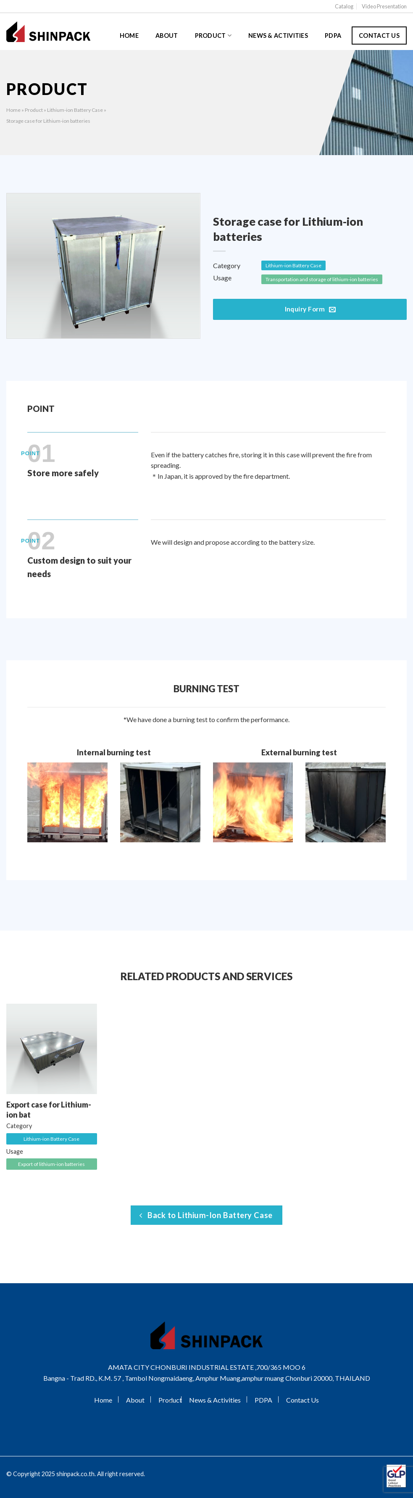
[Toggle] (170, 1401)
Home (129, 35)
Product (213, 36)
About (166, 35)
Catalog (344, 6)
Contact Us (379, 35)
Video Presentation (384, 6)
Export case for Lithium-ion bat (48, 1109)
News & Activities (278, 35)
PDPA (333, 35)
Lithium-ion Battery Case (75, 110)
